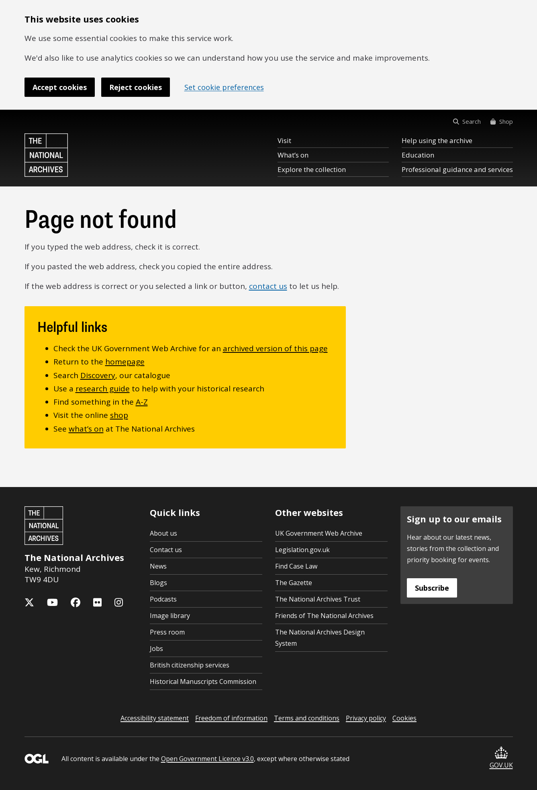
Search (467, 121)
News (158, 566)
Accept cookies (60, 87)
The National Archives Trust (317, 599)
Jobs (156, 648)
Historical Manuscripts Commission (203, 681)
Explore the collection (312, 169)
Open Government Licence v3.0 (207, 758)
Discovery (97, 375)
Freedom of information (231, 718)
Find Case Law (296, 566)
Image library (170, 615)
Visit (284, 140)
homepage (125, 361)
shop (119, 415)
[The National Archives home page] (46, 155)
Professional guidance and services (457, 169)
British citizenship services (189, 665)
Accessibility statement (154, 718)
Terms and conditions (306, 718)
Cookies (404, 718)
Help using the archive (437, 140)
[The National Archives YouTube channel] (52, 602)
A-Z (142, 402)
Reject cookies (135, 87)
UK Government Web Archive (318, 533)
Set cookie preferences (224, 87)
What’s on (293, 155)
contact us (268, 286)
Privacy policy (366, 718)
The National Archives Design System (320, 638)
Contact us (166, 549)
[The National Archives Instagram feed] (118, 602)
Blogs (158, 582)
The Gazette (293, 582)
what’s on (86, 429)
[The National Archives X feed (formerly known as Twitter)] (29, 602)
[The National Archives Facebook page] (75, 602)
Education (418, 155)
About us (163, 533)
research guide (103, 388)
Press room (167, 632)
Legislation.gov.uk (302, 549)
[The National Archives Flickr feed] (97, 602)
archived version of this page (275, 348)
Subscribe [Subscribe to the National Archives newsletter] (432, 588)
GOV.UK (501, 758)
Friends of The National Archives (324, 615)
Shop (501, 121)
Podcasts (163, 599)
